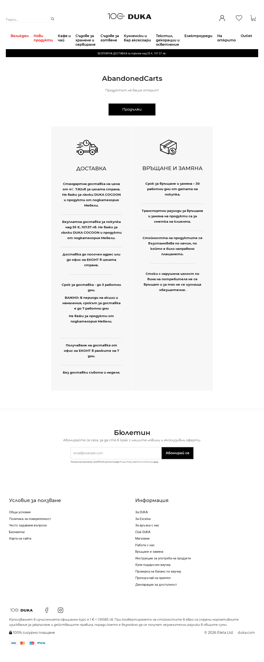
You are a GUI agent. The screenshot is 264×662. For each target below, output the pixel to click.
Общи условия (20, 523)
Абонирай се (177, 464)
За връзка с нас (147, 536)
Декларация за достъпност (156, 596)
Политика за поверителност (30, 530)
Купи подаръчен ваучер (153, 576)
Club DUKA (142, 543)
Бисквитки (17, 543)
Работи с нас (145, 556)
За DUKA (141, 523)
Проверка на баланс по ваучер (158, 582)
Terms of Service (145, 473)
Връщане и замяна (149, 563)
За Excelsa (143, 530)
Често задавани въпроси (28, 536)
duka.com (246, 644)
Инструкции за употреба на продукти (163, 569)
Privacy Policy (125, 473)
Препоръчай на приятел (153, 589)
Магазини (142, 549)
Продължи (132, 120)
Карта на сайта (20, 549)
